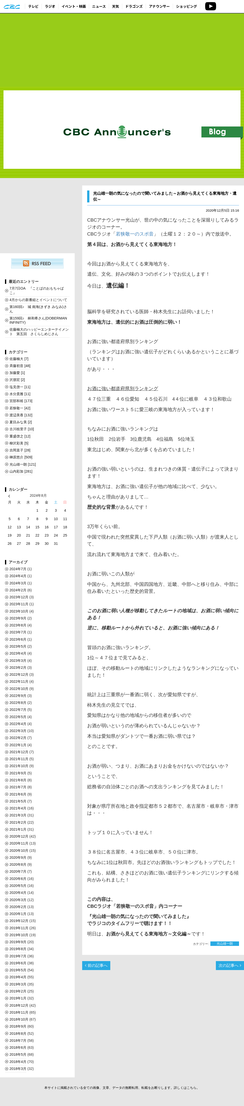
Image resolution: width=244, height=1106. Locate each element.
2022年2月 (17, 738)
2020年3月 (17, 900)
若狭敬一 (19, 408)
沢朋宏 (17, 380)
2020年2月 (17, 907)
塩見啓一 (19, 387)
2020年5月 (17, 886)
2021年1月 (17, 829)
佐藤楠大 (18, 359)
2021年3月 (17, 815)
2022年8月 (17, 703)
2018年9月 (17, 1026)
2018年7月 (17, 1041)
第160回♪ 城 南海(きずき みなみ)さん (38, 309)
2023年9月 (17, 618)
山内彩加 (20, 471)
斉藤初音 (19, 366)
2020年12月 (18, 836)
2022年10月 (18, 689)
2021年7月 (17, 787)
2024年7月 (17, 569)
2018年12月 (18, 1005)
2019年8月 (17, 949)
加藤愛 (17, 373)
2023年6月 (17, 639)
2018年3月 (17, 1069)
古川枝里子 (21, 429)
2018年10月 (18, 1019)
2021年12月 (18, 752)
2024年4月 (17, 576)
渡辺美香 (20, 415)
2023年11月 (18, 604)
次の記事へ (230, 965)
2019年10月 (18, 935)
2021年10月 (18, 766)
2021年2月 (17, 822)
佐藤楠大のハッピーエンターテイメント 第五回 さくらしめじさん (39, 331)
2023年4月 (17, 653)
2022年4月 (17, 724)
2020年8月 (17, 864)
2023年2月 (17, 668)
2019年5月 (17, 970)
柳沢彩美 (18, 443)
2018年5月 (17, 1054)
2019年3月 (17, 984)
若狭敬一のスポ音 (135, 234)
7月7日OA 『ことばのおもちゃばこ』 (36, 290)
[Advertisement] (122, 50)
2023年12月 (18, 597)
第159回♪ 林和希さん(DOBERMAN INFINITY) (38, 320)
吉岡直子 (19, 450)
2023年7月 (17, 632)
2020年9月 (17, 858)
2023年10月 (18, 611)
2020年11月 (18, 843)
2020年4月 (17, 893)
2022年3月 (17, 731)
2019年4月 (17, 977)
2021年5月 (17, 801)
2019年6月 (17, 963)
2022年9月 (17, 696)
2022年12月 (18, 674)
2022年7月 (17, 710)
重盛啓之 (19, 436)
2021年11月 (18, 759)
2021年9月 (17, 773)
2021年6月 (17, 794)
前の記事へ (96, 965)
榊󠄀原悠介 (20, 457)
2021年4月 (17, 808)
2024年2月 (17, 590)
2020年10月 (18, 851)
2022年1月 (17, 745)
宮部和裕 (20, 401)
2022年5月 (17, 717)
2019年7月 (17, 956)
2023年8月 (17, 625)
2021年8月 (17, 780)
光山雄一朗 (225, 944)
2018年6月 (17, 1047)
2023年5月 (17, 646)
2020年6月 (17, 879)
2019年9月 (17, 942)
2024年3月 (17, 583)
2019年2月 (17, 991)
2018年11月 (18, 1012)
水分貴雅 (19, 394)
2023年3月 (17, 661)
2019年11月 (18, 928)
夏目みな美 (20, 422)
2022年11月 (18, 681)
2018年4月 (17, 1062)
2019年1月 (17, 998)
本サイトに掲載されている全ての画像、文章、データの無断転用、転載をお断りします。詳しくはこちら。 (122, 1088)
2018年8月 (17, 1034)
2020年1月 (17, 914)
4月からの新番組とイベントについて (38, 300)
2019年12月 (18, 921)
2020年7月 (17, 871)
